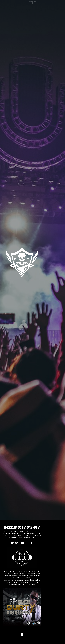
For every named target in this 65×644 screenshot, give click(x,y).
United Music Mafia (15, 574)
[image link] (32, 555)
